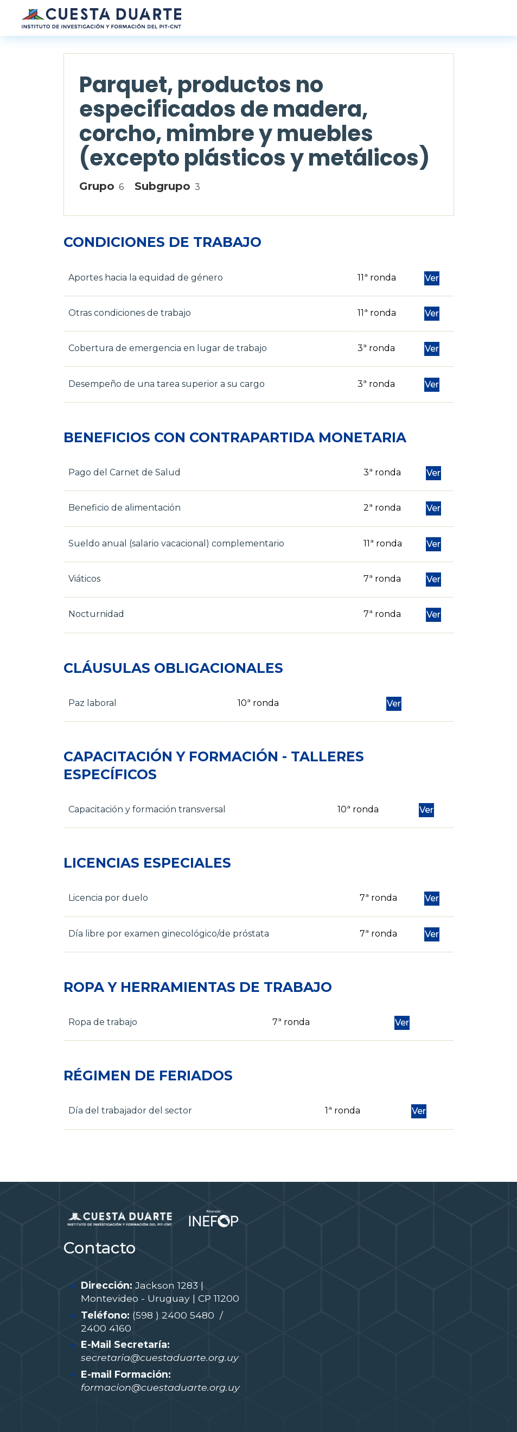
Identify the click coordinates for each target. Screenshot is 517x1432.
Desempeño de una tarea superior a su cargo (166, 384)
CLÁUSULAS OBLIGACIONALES (173, 668)
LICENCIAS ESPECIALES (147, 863)
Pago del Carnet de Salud (124, 472)
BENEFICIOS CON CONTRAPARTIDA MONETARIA (234, 437)
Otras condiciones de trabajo (129, 313)
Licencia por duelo (108, 898)
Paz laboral (92, 703)
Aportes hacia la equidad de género (145, 277)
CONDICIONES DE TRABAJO (162, 242)
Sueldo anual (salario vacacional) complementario (176, 543)
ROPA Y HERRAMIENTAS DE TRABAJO (197, 987)
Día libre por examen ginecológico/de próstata (168, 933)
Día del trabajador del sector (130, 1110)
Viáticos (84, 579)
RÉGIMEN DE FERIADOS (148, 1075)
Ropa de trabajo (102, 1022)
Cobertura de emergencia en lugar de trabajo (167, 348)
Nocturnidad (96, 614)
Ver (432, 278)
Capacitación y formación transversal (147, 809)
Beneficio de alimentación (124, 507)
